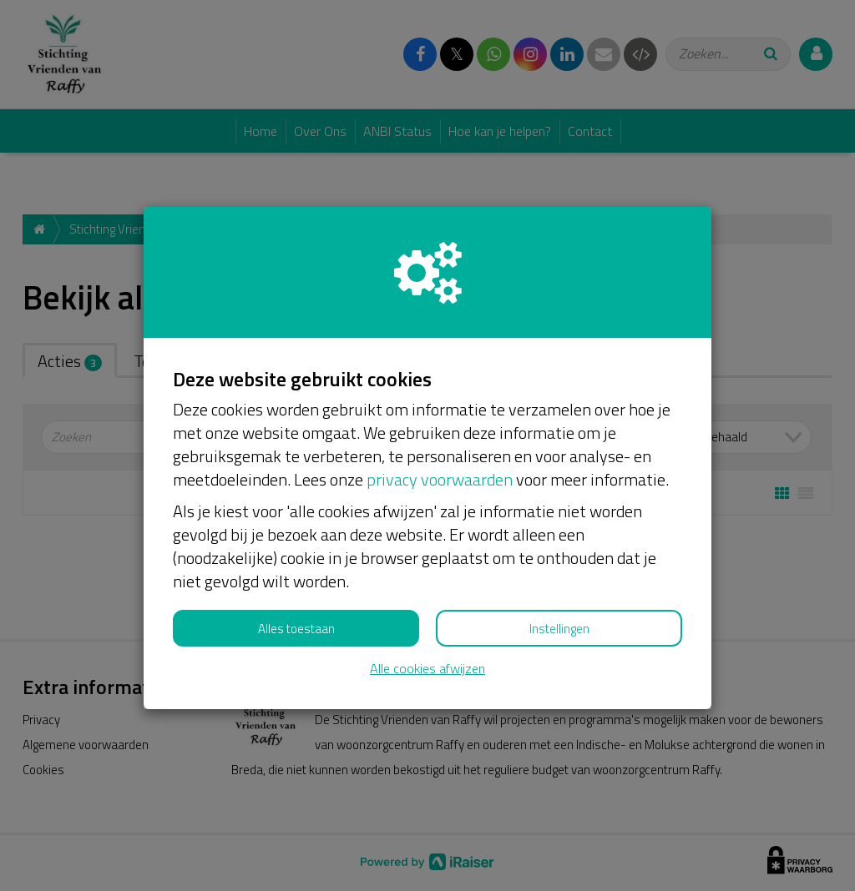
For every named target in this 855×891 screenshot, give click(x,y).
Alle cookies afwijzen (427, 668)
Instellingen (559, 628)
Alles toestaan (296, 628)
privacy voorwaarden (440, 479)
